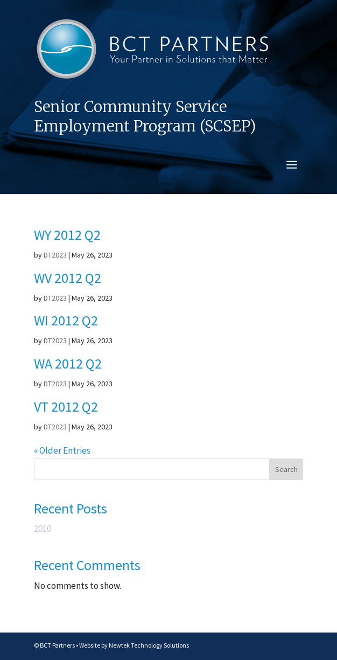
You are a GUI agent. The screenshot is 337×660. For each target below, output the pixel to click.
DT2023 (55, 255)
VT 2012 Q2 (66, 406)
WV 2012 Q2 (67, 278)
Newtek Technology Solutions (149, 645)
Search (286, 469)
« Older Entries (62, 450)
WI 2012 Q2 (66, 320)
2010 (42, 528)
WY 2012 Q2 (67, 235)
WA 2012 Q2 (68, 363)
